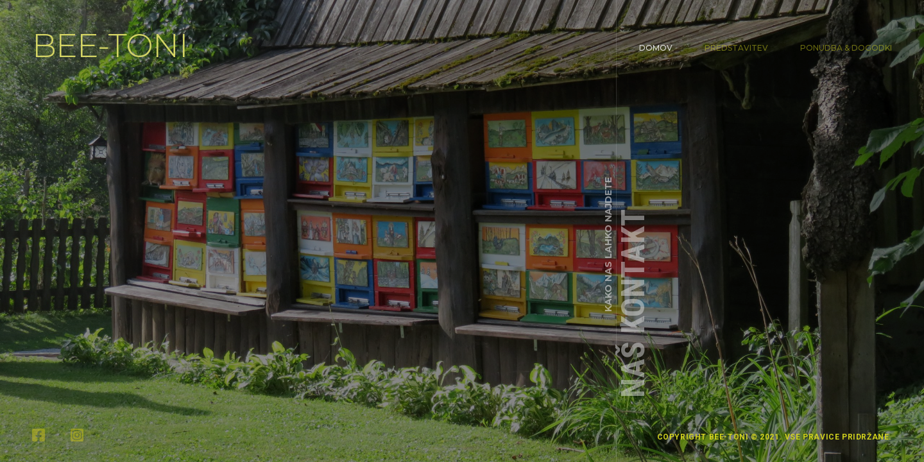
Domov (655, 48)
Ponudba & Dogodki (846, 48)
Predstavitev (736, 48)
